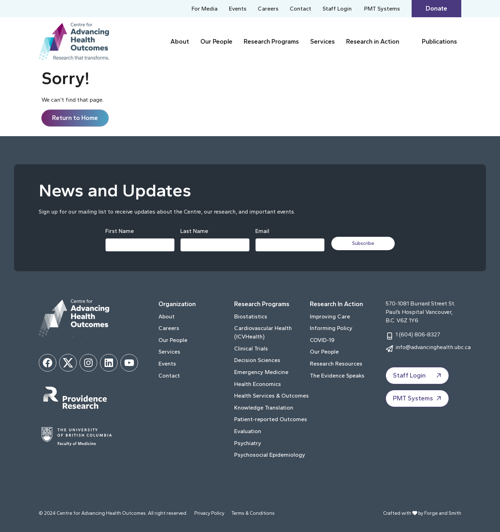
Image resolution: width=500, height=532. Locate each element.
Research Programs (271, 41)
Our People (216, 41)
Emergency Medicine (261, 372)
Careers (268, 8)
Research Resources (336, 363)
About (179, 41)
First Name (119, 231)
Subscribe (363, 243)
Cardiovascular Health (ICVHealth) (263, 332)
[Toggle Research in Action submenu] (409, 41)
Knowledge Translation (263, 407)
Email (262, 231)
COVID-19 (322, 340)
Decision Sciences (257, 360)
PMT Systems (382, 8)
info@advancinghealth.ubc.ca (433, 347)
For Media (205, 8)
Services (322, 41)
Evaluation (247, 431)
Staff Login (337, 8)
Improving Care (330, 316)
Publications (439, 41)
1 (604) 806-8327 (417, 334)
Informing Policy (331, 328)
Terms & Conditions (253, 513)
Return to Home (75, 118)
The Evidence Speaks (337, 375)
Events (237, 8)
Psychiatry (247, 443)
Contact (300, 8)
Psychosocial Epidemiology (269, 454)
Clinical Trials (251, 348)
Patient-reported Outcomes (270, 419)
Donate (436, 8)
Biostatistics (250, 316)
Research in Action (372, 41)
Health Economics (257, 384)
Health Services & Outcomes (271, 395)
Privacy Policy (209, 513)
